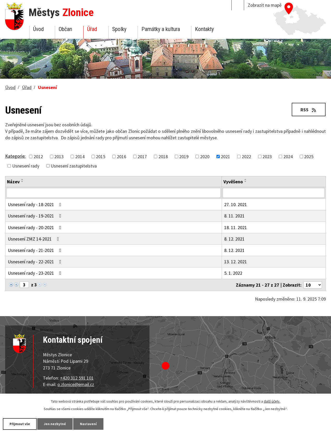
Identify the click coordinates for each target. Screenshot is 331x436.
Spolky (119, 29)
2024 (288, 156)
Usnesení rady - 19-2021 (35, 216)
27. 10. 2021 (235, 204)
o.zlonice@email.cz (75, 384)
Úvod (38, 29)
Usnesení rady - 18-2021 (35, 204)
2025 (308, 156)
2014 (80, 156)
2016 (121, 156)
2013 (59, 156)
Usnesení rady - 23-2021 (35, 273)
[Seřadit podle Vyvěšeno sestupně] (246, 181)
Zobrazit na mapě (265, 5)
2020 (204, 156)
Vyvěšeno (233, 182)
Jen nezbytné (59, 423)
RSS (308, 109)
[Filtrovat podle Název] (113, 193)
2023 (267, 156)
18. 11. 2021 (235, 227)
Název (13, 182)
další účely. (272, 401)
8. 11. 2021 (234, 216)
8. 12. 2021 (234, 239)
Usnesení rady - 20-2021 (35, 227)
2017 (142, 156)
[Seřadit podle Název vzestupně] (22, 179)
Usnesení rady (25, 166)
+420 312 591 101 (77, 378)
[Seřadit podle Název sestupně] (22, 181)
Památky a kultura (160, 29)
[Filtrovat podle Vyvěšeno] (274, 193)
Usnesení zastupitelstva (74, 166)
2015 (100, 156)
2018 (163, 156)
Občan (65, 29)
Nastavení (95, 423)
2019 (184, 156)
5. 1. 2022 (233, 273)
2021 (225, 156)
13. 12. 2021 (235, 262)
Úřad (92, 29)
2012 (38, 156)
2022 (246, 156)
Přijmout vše (21, 423)
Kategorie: (15, 156)
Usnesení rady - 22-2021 (35, 262)
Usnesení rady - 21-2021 (35, 250)
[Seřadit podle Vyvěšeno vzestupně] (246, 179)
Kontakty (204, 29)
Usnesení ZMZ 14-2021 (34, 239)
